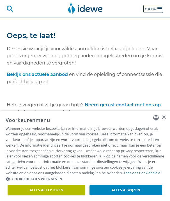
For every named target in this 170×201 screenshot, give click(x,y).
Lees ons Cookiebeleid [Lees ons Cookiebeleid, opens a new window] (142, 173)
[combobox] (156, 118)
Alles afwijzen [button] (126, 190)
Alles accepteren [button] (46, 190)
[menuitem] (85, 8)
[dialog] (85, 156)
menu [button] (153, 8)
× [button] (164, 118)
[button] (85, 179)
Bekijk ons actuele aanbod (37, 74)
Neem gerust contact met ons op (123, 104)
